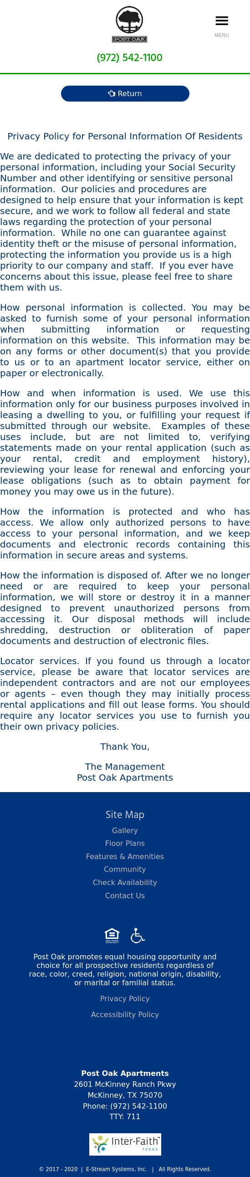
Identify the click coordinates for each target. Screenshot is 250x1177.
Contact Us (125, 895)
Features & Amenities (125, 856)
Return (125, 93)
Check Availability (125, 882)
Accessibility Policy (125, 1014)
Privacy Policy (125, 998)
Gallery (125, 830)
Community (125, 869)
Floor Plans (125, 843)
